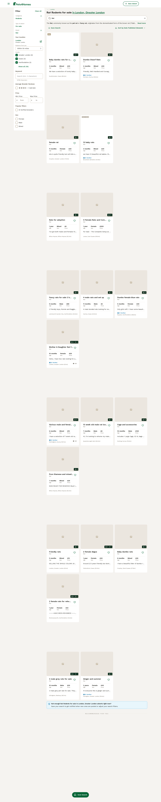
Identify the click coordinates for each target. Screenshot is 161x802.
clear (39, 73)
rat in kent (19, 765)
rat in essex (20, 787)
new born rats (73, 765)
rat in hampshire (21, 776)
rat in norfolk (20, 768)
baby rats (45, 794)
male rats (45, 772)
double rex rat (99, 794)
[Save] (74, 97)
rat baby (71, 780)
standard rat (72, 787)
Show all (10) (23, 155)
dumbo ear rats (74, 776)
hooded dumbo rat (75, 768)
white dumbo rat (127, 780)
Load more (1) (36, 121)
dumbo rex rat (99, 780)
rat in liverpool (21, 794)
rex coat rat (99, 783)
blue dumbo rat (74, 791)
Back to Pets (21, 53)
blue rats (97, 768)
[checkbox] (17, 83)
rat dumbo (46, 787)
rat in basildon (47, 765)
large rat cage (126, 776)
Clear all (38, 48)
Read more (142, 60)
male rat (97, 776)
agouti (70, 772)
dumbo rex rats (47, 776)
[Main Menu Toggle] (9, 4)
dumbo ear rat (126, 765)
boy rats (124, 772)
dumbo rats (46, 791)
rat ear (44, 783)
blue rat (124, 783)
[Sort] (130, 65)
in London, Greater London (88, 49)
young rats (46, 780)
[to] (36, 188)
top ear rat (98, 791)
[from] (22, 188)
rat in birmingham (22, 791)
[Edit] (41, 130)
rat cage (97, 765)
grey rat (97, 772)
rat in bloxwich (21, 780)
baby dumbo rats (100, 787)
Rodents (19, 57)
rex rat (123, 768)
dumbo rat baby (74, 783)
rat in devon (20, 772)
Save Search (54, 65)
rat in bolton (20, 783)
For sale (20, 67)
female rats (46, 768)
